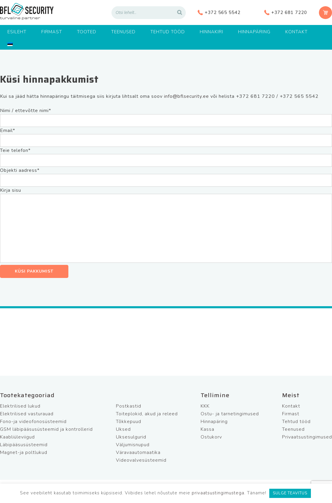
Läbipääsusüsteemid (24, 444)
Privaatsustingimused (307, 437)
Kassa (207, 429)
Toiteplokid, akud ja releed (147, 414)
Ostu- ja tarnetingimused (230, 414)
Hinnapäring (254, 32)
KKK (205, 406)
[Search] (179, 13)
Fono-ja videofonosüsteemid (33, 421)
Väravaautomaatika (138, 452)
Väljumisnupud (133, 444)
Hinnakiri (211, 32)
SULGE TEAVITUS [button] (290, 493)
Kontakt (296, 32)
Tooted (86, 32)
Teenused (123, 32)
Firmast (51, 32)
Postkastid (128, 406)
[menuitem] (10, 44)
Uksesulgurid (131, 437)
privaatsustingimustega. (219, 493)
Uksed (123, 429)
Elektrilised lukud (20, 406)
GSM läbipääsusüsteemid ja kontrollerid (46, 429)
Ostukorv (211, 437)
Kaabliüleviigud (17, 437)
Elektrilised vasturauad (27, 414)
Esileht (16, 32)
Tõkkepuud (128, 421)
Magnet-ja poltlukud (23, 452)
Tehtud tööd (167, 32)
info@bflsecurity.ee (186, 96)
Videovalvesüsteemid (141, 460)
